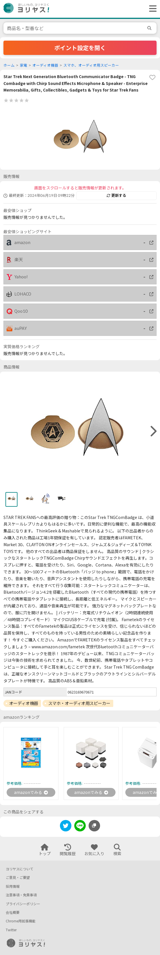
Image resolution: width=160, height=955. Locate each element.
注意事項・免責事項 (21, 895)
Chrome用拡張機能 (21, 921)
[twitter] (65, 826)
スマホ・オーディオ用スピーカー (79, 703)
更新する (116, 195)
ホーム (9, 65)
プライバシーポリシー (23, 904)
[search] (150, 28)
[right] (153, 431)
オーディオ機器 (45, 65)
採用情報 (12, 886)
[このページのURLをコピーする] (94, 825)
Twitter (11, 930)
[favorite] (152, 77)
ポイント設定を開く (80, 47)
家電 (23, 65)
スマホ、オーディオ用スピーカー (91, 65)
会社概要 (12, 912)
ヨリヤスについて (19, 869)
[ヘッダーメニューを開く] (151, 9)
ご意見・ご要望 (18, 877)
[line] (80, 826)
